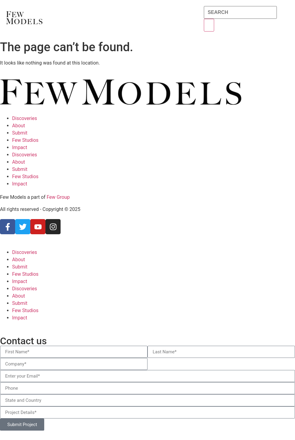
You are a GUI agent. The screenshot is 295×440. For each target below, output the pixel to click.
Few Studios (25, 140)
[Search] (209, 25)
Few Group (58, 197)
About (18, 125)
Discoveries (24, 118)
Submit (19, 133)
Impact (19, 147)
